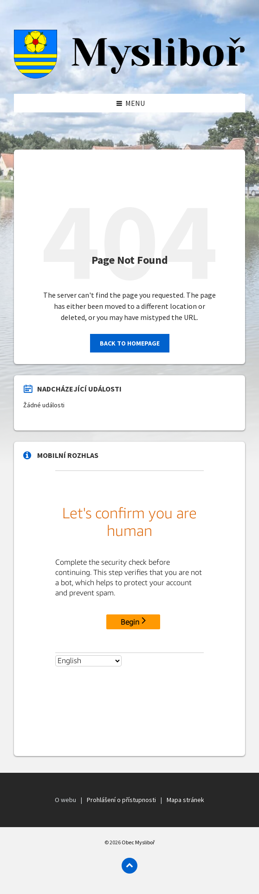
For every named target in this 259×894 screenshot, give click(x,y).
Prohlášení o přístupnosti (121, 800)
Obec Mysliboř (138, 842)
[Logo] (129, 75)
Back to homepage (130, 343)
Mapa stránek (185, 800)
